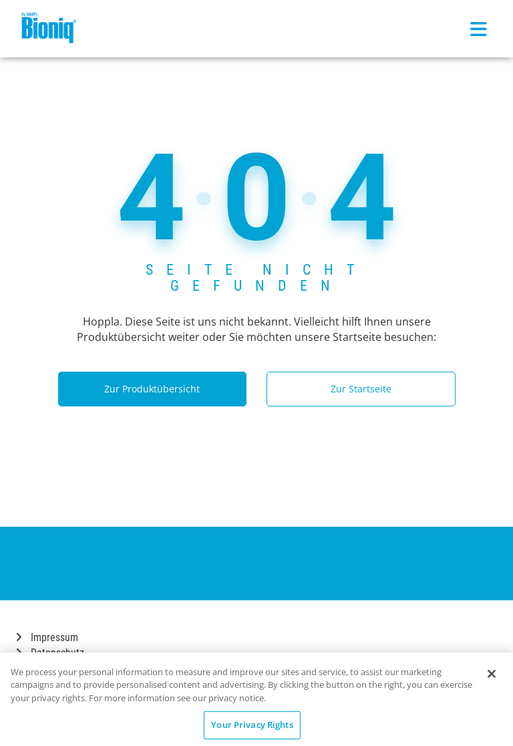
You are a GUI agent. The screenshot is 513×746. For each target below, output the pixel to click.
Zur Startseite (361, 388)
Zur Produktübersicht (152, 388)
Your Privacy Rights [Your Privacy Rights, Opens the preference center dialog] (252, 725)
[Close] (491, 674)
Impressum (47, 637)
